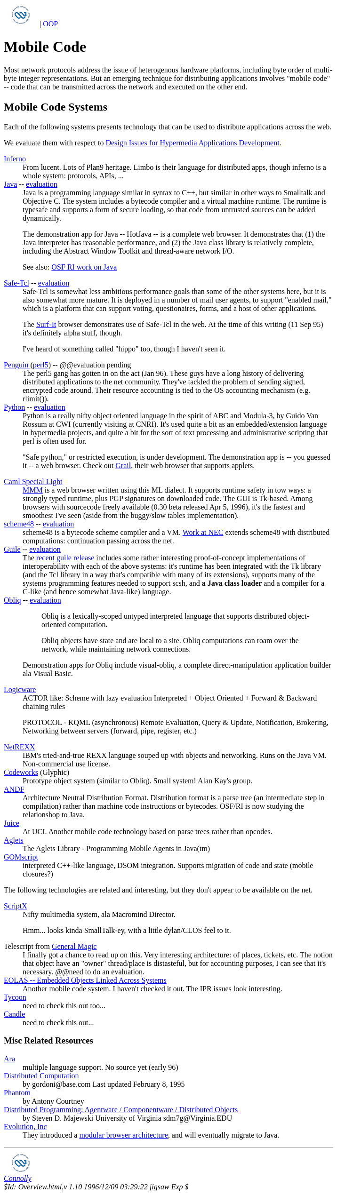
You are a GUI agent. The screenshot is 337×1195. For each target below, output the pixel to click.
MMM (33, 490)
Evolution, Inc (25, 1127)
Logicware (20, 689)
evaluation (41, 184)
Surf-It (46, 324)
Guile (12, 549)
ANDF (14, 789)
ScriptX (15, 906)
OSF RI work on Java (84, 267)
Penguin (17, 365)
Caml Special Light (33, 482)
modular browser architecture (123, 1135)
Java (10, 184)
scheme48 (19, 524)
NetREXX (19, 747)
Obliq (12, 600)
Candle (14, 1014)
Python (14, 407)
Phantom (17, 1093)
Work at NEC (203, 532)
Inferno (15, 159)
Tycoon (15, 997)
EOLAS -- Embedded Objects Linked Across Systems (85, 980)
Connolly (18, 1178)
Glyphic (54, 772)
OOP (50, 24)
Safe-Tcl (16, 283)
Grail (123, 466)
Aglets (14, 840)
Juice (11, 823)
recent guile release (65, 558)
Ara (9, 1059)
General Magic (74, 946)
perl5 (40, 365)
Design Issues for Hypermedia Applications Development (192, 143)
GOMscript (21, 857)
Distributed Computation (41, 1076)
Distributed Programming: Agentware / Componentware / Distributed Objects (121, 1110)
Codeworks (21, 772)
